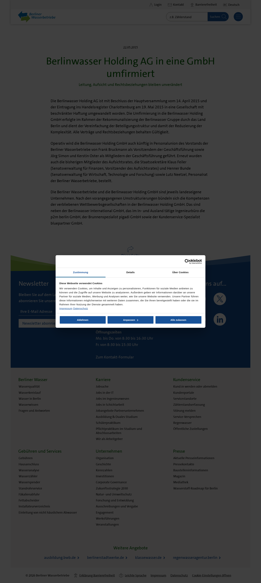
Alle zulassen (178, 319)
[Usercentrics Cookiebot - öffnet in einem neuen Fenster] (187, 261)
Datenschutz (80, 308)
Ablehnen (82, 319)
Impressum (66, 308)
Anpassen (130, 319)
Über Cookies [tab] (180, 272)
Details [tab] (130, 272)
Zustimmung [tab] (80, 272)
